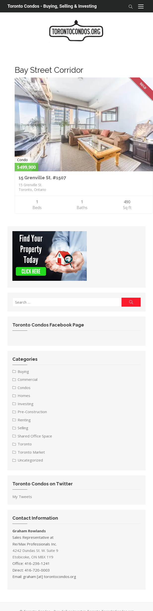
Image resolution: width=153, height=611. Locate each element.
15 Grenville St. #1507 (41, 178)
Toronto (24, 444)
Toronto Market (30, 452)
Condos (23, 388)
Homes (23, 396)
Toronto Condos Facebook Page (48, 325)
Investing (25, 404)
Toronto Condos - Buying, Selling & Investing (52, 6)
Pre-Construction (31, 412)
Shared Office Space (34, 436)
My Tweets (21, 497)
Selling (22, 428)
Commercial (27, 380)
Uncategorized (29, 460)
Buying (23, 372)
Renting (23, 420)
